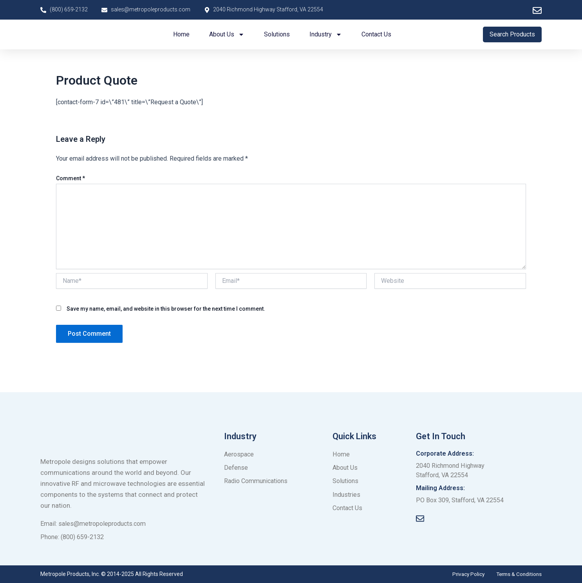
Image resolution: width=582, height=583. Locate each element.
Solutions (277, 34)
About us (226, 34)
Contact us (376, 34)
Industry (325, 34)
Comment (70, 178)
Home (181, 34)
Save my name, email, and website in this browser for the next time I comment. (166, 309)
